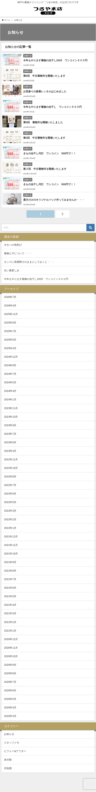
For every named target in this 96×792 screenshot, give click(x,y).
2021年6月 (10, 587)
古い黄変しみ (11, 270)
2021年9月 (10, 562)
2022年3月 (10, 510)
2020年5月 (10, 699)
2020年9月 (10, 665)
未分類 (8, 759)
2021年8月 (10, 570)
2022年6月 (10, 493)
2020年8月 (10, 673)
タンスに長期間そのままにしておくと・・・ (29, 262)
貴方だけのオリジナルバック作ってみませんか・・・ (53, 199)
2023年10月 (11, 416)
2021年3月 (10, 613)
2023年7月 (10, 434)
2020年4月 (10, 707)
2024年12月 (11, 356)
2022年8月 (10, 476)
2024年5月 (10, 382)
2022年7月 (10, 485)
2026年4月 (10, 305)
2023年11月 (11, 408)
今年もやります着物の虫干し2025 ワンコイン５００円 (55, 60)
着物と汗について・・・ (18, 253)
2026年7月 (10, 297)
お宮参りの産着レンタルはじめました (44, 91)
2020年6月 (10, 690)
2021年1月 (10, 630)
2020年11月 (11, 647)
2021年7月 (10, 579)
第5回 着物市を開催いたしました (43, 122)
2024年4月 (10, 391)
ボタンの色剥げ (13, 245)
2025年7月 (10, 331)
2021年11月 (11, 545)
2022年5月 (10, 502)
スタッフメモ (11, 742)
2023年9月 (10, 425)
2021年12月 (11, 536)
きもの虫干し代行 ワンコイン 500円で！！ (49, 153)
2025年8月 (10, 322)
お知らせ (9, 734)
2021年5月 (10, 596)
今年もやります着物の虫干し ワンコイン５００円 (52, 107)
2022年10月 (11, 468)
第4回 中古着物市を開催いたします (44, 137)
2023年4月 (10, 451)
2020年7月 (10, 682)
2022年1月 (10, 528)
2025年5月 (10, 339)
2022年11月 (11, 459)
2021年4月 (10, 605)
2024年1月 (10, 399)
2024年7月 (10, 374)
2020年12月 (11, 639)
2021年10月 (11, 553)
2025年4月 (10, 348)
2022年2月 (10, 519)
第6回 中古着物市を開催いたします (44, 76)
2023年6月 (10, 442)
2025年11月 (11, 314)
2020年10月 (11, 656)
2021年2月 (10, 622)
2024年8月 (10, 365)
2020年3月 (10, 716)
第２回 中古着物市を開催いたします (44, 169)
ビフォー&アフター (15, 751)
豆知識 (8, 768)
